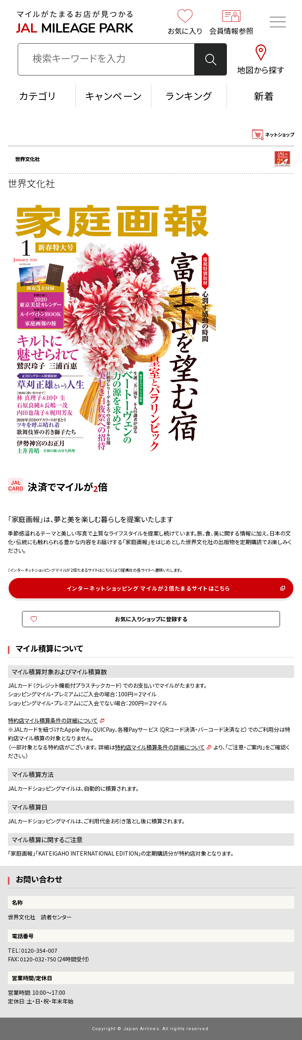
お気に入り (185, 21)
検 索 (211, 59)
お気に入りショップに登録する (151, 619)
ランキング (189, 95)
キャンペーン (113, 95)
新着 (264, 95)
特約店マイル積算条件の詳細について (53, 720)
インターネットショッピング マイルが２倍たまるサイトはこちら (148, 588)
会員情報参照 (231, 21)
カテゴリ (38, 95)
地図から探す (260, 59)
